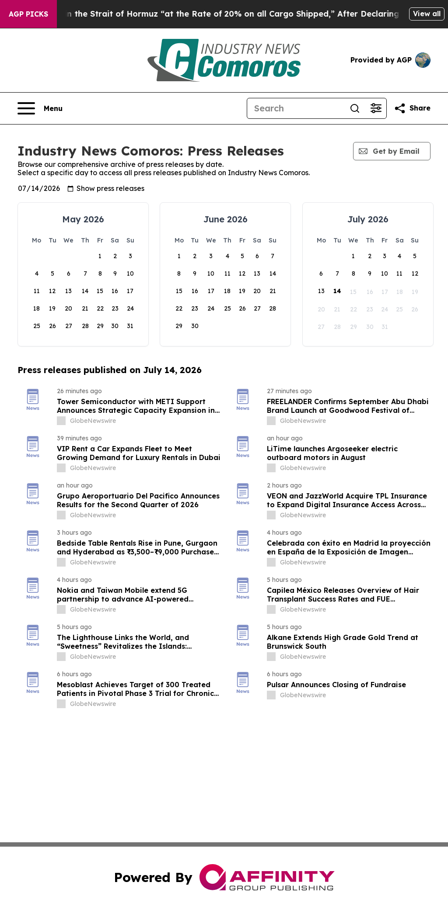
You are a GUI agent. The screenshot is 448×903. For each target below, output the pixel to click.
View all (427, 13)
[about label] (61, 420)
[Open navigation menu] (40, 108)
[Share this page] (412, 108)
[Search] (295, 108)
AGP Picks (28, 14)
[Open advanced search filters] (375, 108)
